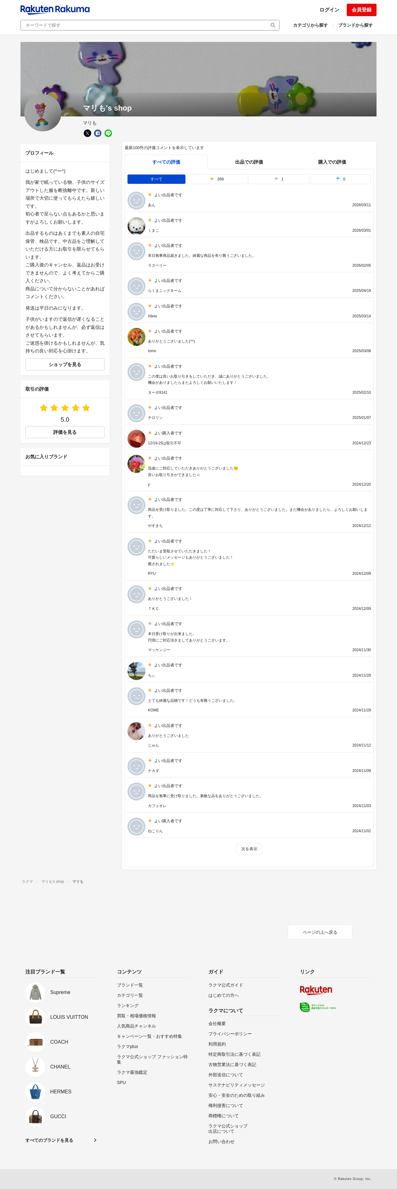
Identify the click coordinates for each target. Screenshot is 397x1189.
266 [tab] (217, 179)
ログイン (329, 9)
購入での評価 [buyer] (332, 162)
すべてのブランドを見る (49, 1140)
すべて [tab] (156, 179)
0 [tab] (340, 179)
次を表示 (249, 848)
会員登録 (362, 9)
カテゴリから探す (310, 25)
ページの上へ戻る (320, 932)
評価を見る (65, 432)
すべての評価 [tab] (166, 162)
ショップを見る (65, 364)
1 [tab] (278, 179)
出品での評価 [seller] (249, 162)
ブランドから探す (355, 25)
